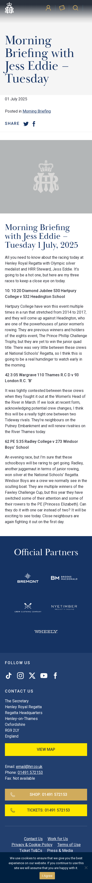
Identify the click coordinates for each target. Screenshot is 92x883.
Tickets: (40, 810)
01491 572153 (30, 772)
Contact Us (33, 838)
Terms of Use (69, 844)
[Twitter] (26, 123)
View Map (46, 749)
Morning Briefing (37, 111)
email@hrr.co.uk (29, 766)
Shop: (38, 794)
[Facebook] (34, 123)
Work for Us (58, 838)
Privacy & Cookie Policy (32, 844)
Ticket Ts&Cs (30, 850)
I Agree (47, 876)
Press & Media (60, 850)
